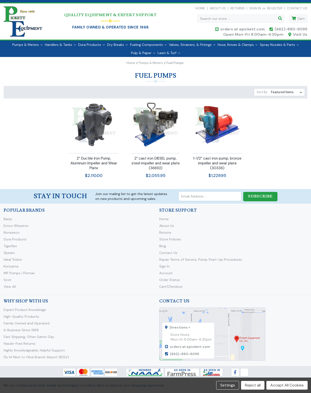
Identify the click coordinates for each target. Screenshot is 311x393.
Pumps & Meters (27, 47)
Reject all (253, 385)
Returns (237, 9)
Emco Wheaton (16, 228)
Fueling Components (148, 47)
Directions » (180, 329)
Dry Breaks (117, 47)
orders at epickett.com (242, 30)
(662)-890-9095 (291, 30)
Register (274, 9)
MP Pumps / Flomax (19, 275)
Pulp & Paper (143, 55)
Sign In (164, 268)
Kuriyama (11, 268)
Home (200, 9)
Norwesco (12, 234)
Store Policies (170, 241)
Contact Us (297, 9)
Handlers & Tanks (60, 47)
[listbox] (287, 94)
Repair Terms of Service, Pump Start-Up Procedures (200, 262)
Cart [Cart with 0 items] (301, 20)
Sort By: (262, 94)
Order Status (169, 282)
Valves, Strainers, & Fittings (192, 47)
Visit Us (300, 35)
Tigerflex (10, 248)
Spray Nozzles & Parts (279, 47)
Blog (162, 248)
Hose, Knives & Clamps (237, 47)
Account (166, 275)
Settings (227, 385)
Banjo (8, 221)
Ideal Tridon (13, 262)
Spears (9, 255)
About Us (218, 9)
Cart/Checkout (171, 289)
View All (10, 289)
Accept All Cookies (287, 385)
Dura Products (91, 47)
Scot (7, 282)
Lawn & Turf (169, 55)
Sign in (255, 9)
